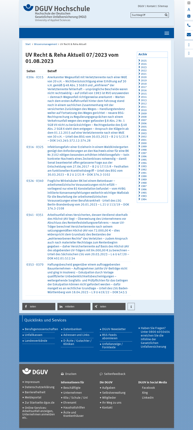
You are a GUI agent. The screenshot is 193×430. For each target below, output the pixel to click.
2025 (144, 60)
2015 (144, 93)
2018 (144, 84)
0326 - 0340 (35, 181)
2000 (144, 143)
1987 (144, 186)
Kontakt (151, 6)
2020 (144, 77)
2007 (144, 120)
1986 (144, 189)
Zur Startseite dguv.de (39, 402)
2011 (144, 107)
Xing (145, 393)
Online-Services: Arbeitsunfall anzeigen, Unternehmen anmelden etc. (38, 412)
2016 (144, 90)
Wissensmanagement (45, 44)
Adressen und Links (76, 335)
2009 (144, 113)
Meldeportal (33, 397)
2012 (144, 103)
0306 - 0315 (35, 77)
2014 (144, 97)
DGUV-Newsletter (114, 329)
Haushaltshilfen (74, 407)
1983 (144, 196)
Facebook (148, 388)
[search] (150, 15)
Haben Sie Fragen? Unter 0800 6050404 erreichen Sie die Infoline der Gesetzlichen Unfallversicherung (155, 337)
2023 (144, 67)
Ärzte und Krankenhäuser (73, 414)
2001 (144, 140)
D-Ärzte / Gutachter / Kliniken (77, 342)
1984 (144, 199)
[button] (38, 306)
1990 (144, 176)
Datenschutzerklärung (39, 387)
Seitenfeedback (115, 374)
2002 (144, 136)
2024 (144, 64)
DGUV (141, 6)
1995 (144, 159)
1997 (144, 153)
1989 (144, 179)
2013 (144, 100)
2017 (144, 87)
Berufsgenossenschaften (40, 329)
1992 (144, 169)
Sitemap (163, 6)
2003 (144, 133)
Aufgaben (108, 388)
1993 (144, 166)
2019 (144, 80)
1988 (144, 183)
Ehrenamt (69, 402)
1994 (144, 163)
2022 (144, 70)
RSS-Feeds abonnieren (109, 337)
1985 (144, 192)
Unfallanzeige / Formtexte (112, 346)
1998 (144, 150)
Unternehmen (72, 393)
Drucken (70, 374)
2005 (144, 126)
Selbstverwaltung (114, 393)
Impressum (32, 382)
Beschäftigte (72, 388)
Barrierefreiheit (35, 392)
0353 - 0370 (35, 264)
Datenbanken (72, 329)
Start (28, 44)
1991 (144, 173)
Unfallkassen (33, 335)
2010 (144, 110)
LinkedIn (148, 397)
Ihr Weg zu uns (111, 402)
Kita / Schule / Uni (75, 397)
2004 (144, 130)
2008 (144, 117)
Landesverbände (36, 341)
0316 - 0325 (35, 147)
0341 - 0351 (35, 215)
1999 (144, 146)
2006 (144, 123)
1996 (144, 156)
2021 (144, 74)
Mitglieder (109, 397)
